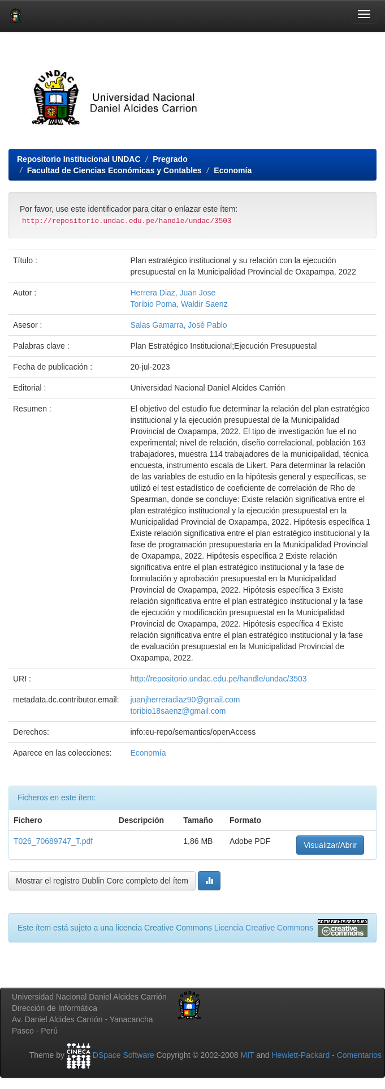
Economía (233, 170)
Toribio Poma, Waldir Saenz (178, 303)
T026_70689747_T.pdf (53, 841)
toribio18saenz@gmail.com (178, 710)
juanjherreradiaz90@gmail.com (185, 699)
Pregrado (170, 159)
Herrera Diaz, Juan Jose (172, 292)
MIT (247, 1055)
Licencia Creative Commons (263, 927)
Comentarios (359, 1055)
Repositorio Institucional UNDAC (79, 159)
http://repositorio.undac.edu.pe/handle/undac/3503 (218, 678)
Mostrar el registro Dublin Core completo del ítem (102, 880)
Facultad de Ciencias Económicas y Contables (114, 170)
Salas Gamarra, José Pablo (178, 324)
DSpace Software (123, 1055)
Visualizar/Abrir (330, 845)
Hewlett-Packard (300, 1055)
